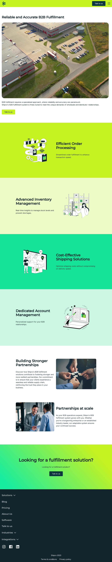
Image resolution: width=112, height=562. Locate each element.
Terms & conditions (49, 559)
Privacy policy (65, 559)
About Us (7, 514)
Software (7, 520)
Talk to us (99, 3)
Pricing (6, 508)
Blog (4, 501)
